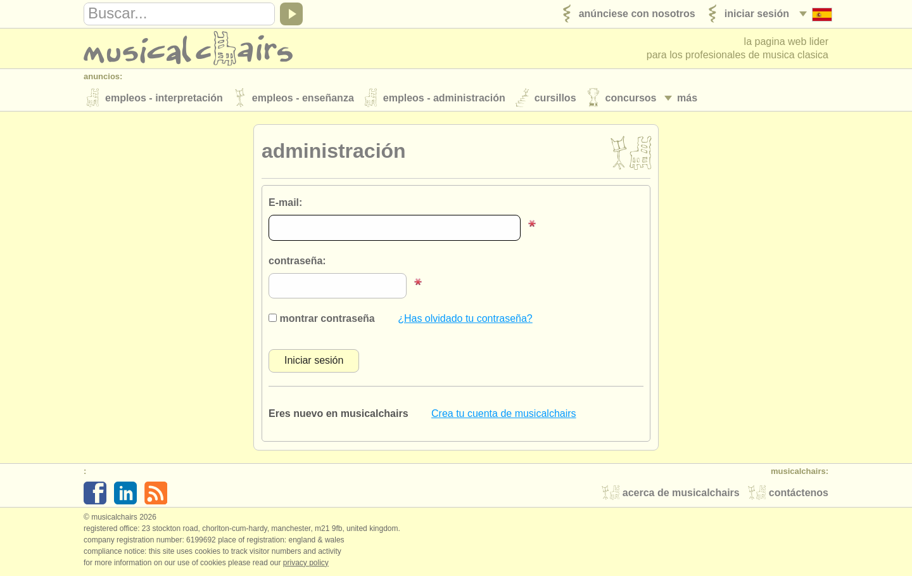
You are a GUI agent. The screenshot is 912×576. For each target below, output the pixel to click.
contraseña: (297, 260)
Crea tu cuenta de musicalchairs (503, 413)
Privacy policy (306, 562)
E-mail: (285, 202)
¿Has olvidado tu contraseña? (465, 318)
